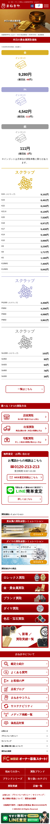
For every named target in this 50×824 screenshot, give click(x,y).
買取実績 (12, 786)
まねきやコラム (17, 697)
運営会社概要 (6, 751)
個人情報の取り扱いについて (12, 746)
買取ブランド (37, 771)
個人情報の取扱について (12, 799)
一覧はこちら (25, 389)
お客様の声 (14, 680)
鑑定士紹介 (14, 663)
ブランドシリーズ (12, 778)
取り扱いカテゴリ (37, 778)
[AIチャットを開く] (32, 6)
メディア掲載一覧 (18, 714)
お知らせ (4, 731)
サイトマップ (6, 741)
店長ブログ (14, 689)
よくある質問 (15, 672)
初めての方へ (12, 771)
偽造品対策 (14, 723)
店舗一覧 (37, 786)
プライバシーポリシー (9, 736)
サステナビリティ (18, 706)
